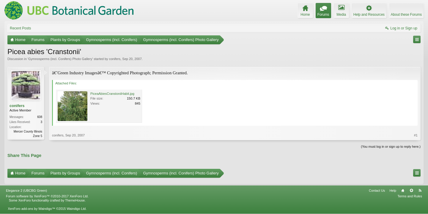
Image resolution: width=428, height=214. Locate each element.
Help (392, 187)
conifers (115, 59)
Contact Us (377, 187)
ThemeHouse (75, 197)
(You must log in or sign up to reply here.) (391, 146)
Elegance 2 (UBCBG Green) (26, 187)
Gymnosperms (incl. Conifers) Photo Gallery (60, 59)
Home (403, 187)
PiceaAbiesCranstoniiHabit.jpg (112, 93)
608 (39, 117)
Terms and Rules (409, 192)
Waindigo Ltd (76, 205)
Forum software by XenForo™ (47, 192)
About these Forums (406, 14)
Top (411, 187)
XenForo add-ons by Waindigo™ (31, 205)
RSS (420, 187)
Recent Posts (20, 28)
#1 (416, 135)
